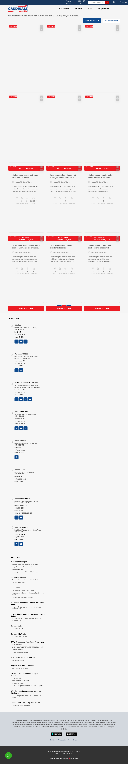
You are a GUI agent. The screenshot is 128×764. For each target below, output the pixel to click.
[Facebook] (21, 342)
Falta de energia (17, 650)
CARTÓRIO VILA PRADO (20, 636)
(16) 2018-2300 (19, 508)
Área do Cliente (68, 2)
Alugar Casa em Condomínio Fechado (24, 567)
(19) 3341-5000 (19, 450)
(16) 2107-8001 (19, 537)
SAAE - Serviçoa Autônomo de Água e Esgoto (27, 686)
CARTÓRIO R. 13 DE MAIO (20, 668)
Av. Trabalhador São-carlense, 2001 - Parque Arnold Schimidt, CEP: (27, 386)
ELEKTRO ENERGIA (18, 660)
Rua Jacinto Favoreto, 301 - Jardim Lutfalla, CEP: (26, 357)
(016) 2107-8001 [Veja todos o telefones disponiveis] (81, 2)
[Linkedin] (26, 342)
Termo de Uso (73, 740)
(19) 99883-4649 (20, 479)
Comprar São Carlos (18, 582)
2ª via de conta (17, 644)
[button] (114, 2)
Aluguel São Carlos (18, 569)
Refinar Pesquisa (91, 20)
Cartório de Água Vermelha (21, 705)
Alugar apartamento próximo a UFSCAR (25, 564)
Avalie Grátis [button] (64, 9)
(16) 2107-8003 (19, 363)
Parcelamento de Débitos (20, 681)
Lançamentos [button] (104, 9)
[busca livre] (107, 2)
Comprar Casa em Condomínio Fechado (25, 580)
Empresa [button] (78, 9)
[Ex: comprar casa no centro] (97, 2)
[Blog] (30, 399)
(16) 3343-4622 (19, 334)
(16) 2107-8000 (19, 392)
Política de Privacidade (58, 740)
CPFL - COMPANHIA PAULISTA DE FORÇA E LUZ (28, 647)
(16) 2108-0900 (19, 421)
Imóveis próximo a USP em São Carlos (25, 572)
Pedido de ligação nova (20, 652)
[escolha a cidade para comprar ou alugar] (123, 2)
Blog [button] (90, 9)
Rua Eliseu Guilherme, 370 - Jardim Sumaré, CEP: (26, 502)
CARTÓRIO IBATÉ (17, 628)
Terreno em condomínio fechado (23, 597)
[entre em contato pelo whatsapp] (6, 754)
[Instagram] (16, 342)
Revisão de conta (18, 683)
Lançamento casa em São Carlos (23, 590)
